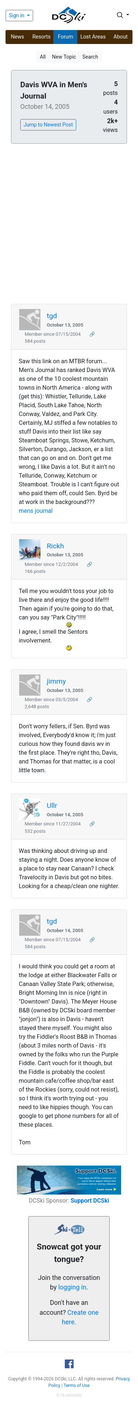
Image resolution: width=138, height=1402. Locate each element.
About (120, 37)
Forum (65, 37)
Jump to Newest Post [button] (48, 125)
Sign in (17, 15)
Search (90, 57)
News (17, 37)
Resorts (41, 37)
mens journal (36, 510)
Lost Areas (93, 37)
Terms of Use (76, 1385)
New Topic (64, 57)
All (43, 57)
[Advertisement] (69, 224)
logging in (72, 1287)
